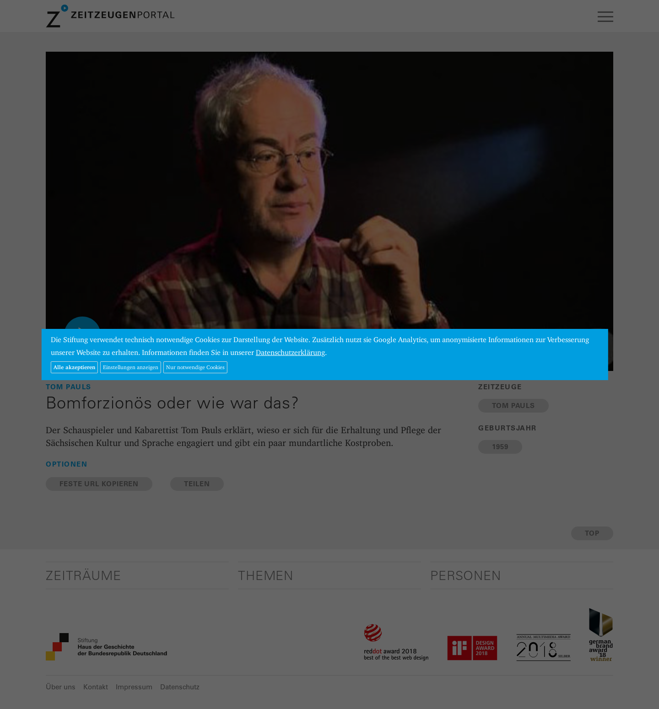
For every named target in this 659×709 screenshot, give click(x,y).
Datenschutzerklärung (290, 352)
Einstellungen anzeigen (130, 367)
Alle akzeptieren (74, 367)
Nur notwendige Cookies (195, 367)
